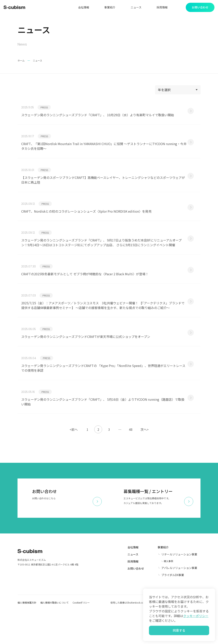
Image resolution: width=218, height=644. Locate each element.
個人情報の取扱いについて (54, 636)
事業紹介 (108, 8)
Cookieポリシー (81, 636)
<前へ (74, 463)
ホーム (21, 61)
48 (130, 463)
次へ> (144, 463)
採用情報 (160, 8)
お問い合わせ (135, 602)
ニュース (134, 8)
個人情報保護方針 (27, 636)
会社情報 (81, 8)
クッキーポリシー (195, 614)
